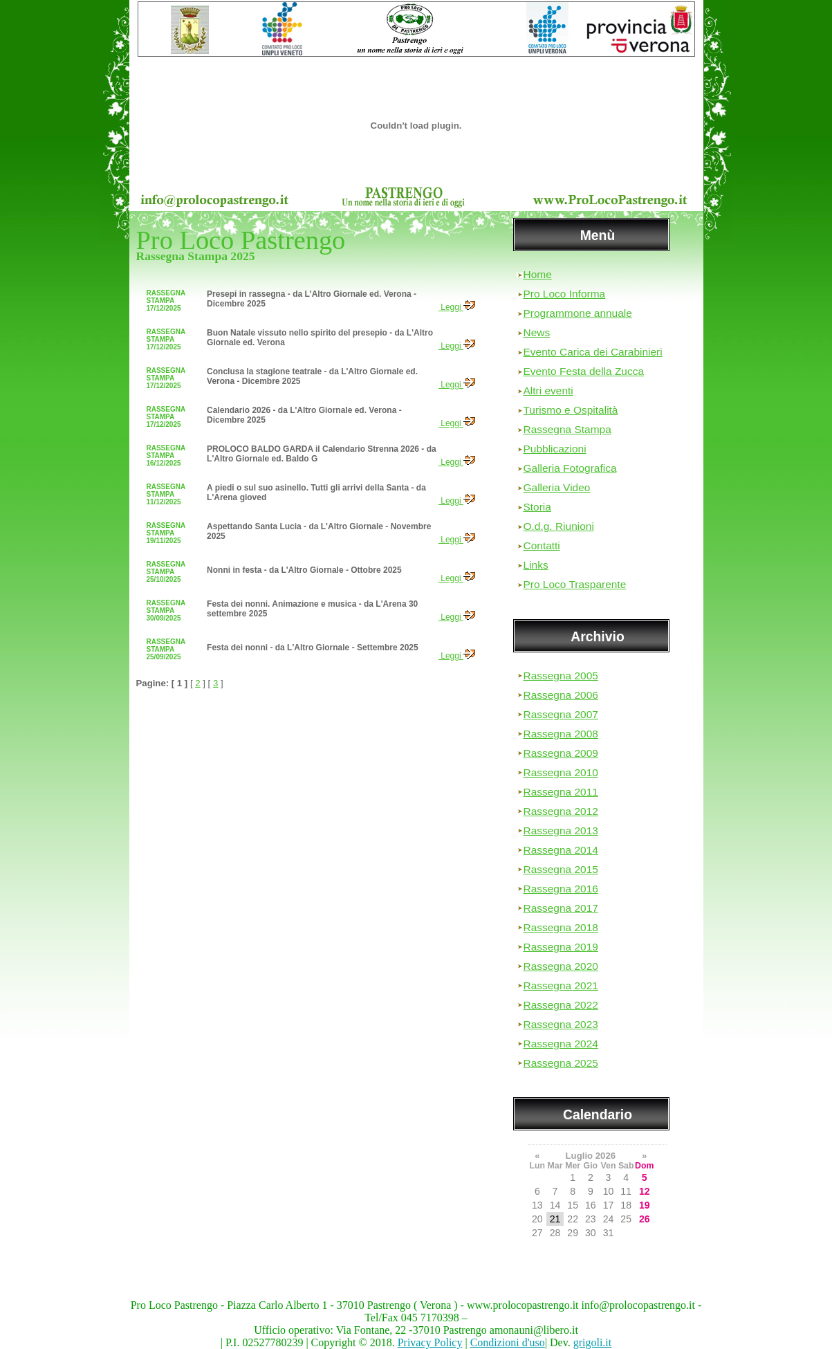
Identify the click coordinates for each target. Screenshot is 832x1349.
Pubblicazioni (555, 449)
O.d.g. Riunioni (559, 526)
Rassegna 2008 (561, 734)
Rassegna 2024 (561, 1043)
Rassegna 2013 (561, 830)
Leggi (456, 307)
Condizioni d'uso (507, 1342)
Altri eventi (548, 390)
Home (538, 274)
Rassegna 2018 (561, 927)
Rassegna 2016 (561, 888)
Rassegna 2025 (561, 1063)
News (537, 332)
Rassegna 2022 (561, 1005)
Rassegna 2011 (561, 792)
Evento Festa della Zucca (584, 371)
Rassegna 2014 (561, 850)
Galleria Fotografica (570, 468)
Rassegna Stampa (567, 429)
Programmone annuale (578, 313)
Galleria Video (557, 487)
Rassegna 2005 (561, 675)
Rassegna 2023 (561, 1024)
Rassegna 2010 (561, 772)
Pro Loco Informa (565, 294)
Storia (537, 507)
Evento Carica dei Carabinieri (593, 352)
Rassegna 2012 (561, 811)
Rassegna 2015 (561, 869)
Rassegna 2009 (561, 753)
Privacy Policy (430, 1342)
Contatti (542, 545)
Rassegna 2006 (561, 695)
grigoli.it (592, 1342)
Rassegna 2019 (561, 947)
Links (536, 565)
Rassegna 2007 (561, 714)
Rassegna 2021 (561, 985)
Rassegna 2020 (561, 966)
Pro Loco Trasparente (575, 584)
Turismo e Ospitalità (571, 410)
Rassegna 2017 (561, 908)
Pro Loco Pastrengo (241, 240)
